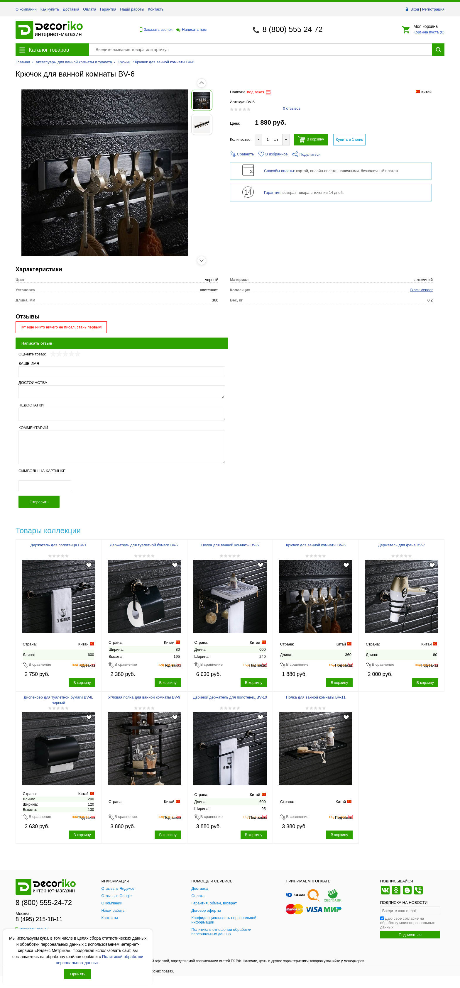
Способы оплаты (279, 171)
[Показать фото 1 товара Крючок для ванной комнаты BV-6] (28, 100)
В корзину (311, 139)
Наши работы (132, 9)
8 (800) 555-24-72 (44, 902)
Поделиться (306, 154)
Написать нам (191, 29)
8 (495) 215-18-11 (39, 919)
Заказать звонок (154, 29)
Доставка (71, 9)
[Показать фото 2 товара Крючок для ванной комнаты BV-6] (28, 124)
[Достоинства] (121, 391)
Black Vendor (421, 290)
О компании (26, 9)
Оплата (89, 9)
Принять (77, 974)
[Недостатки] (121, 414)
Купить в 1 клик (349, 139)
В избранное (273, 154)
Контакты (156, 9)
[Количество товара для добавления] (267, 139)
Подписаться (410, 935)
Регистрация (433, 9)
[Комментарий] (121, 447)
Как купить (49, 9)
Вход (414, 9)
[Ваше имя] (121, 371)
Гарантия (108, 9)
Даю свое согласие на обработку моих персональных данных (407, 922)
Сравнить (242, 154)
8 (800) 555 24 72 (292, 29)
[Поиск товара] (260, 49)
